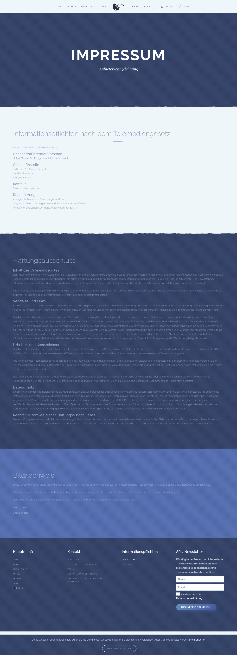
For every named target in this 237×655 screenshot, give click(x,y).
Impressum (128, 560)
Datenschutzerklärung (189, 598)
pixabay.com (20, 507)
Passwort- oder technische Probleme (85, 580)
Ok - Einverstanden (119, 648)
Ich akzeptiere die (189, 596)
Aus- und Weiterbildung (82, 564)
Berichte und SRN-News (82, 574)
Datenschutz (130, 564)
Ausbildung (88, 6)
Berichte (149, 6)
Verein (72, 6)
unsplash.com (21, 512)
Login (166, 6)
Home (60, 6)
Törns (104, 6)
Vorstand (73, 560)
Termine (134, 6)
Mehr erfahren (197, 639)
